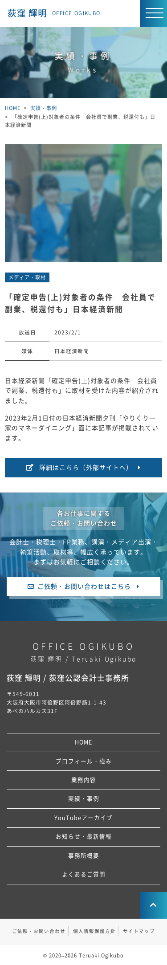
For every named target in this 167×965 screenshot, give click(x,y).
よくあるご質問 (84, 874)
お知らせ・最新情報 (84, 836)
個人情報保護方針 (94, 931)
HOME (83, 742)
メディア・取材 (27, 277)
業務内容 (83, 780)
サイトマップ (139, 931)
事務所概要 (83, 856)
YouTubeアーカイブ (83, 818)
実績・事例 (83, 799)
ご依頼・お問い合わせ (38, 931)
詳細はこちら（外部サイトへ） (85, 467)
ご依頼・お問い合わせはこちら (84, 586)
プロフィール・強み (84, 761)
